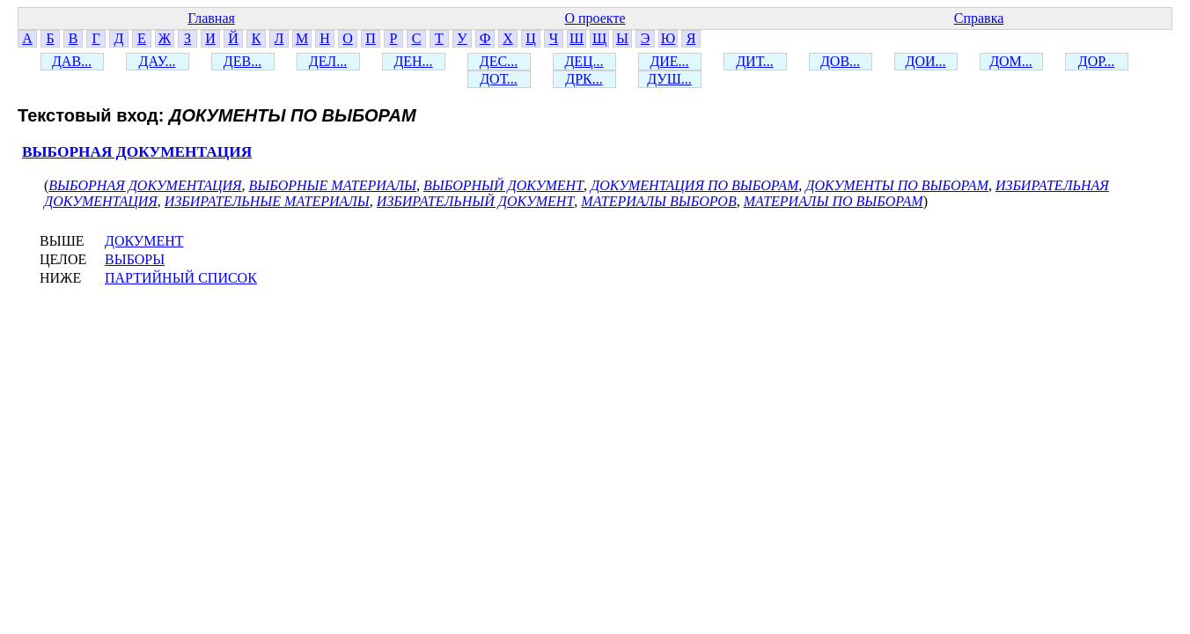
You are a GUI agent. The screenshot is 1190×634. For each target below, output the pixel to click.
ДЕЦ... (583, 61)
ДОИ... (925, 61)
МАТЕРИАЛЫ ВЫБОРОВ (658, 201)
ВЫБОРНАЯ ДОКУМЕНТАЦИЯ (137, 152)
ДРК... (583, 78)
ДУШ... (669, 78)
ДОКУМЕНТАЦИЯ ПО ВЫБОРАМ (694, 185)
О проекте (594, 18)
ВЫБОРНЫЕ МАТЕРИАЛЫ (333, 185)
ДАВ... (72, 61)
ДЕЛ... (328, 61)
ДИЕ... (669, 61)
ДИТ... (755, 61)
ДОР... (1096, 61)
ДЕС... (499, 61)
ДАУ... (157, 61)
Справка (979, 18)
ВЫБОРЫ (135, 259)
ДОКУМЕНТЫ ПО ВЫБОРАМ (896, 185)
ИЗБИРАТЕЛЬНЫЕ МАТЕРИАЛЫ (267, 201)
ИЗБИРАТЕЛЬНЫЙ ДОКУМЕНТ (475, 201)
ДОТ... (499, 78)
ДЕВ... (242, 61)
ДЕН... (412, 61)
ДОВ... (840, 61)
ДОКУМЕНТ (144, 240)
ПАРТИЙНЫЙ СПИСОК (181, 277)
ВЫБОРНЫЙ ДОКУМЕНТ (503, 185)
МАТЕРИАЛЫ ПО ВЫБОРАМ (833, 201)
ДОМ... (1010, 61)
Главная (211, 18)
